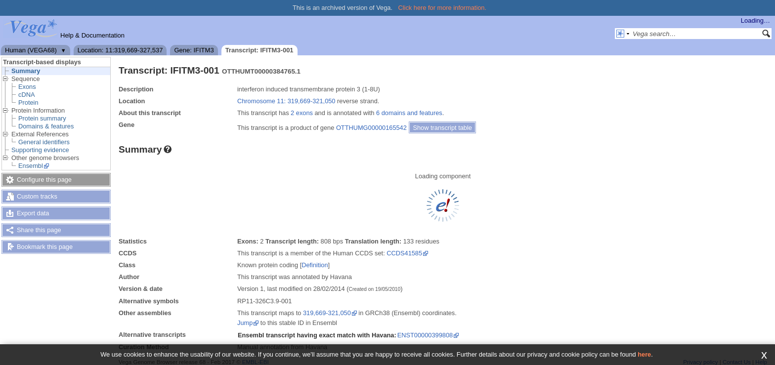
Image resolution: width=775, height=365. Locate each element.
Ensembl (30, 165)
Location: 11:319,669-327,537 (120, 50)
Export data (33, 213)
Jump (245, 322)
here (644, 354)
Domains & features (46, 126)
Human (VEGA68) (31, 50)
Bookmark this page (45, 246)
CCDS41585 (404, 253)
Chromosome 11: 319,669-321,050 (286, 101)
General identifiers (44, 142)
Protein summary (42, 118)
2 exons (302, 113)
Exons (27, 86)
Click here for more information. (442, 7)
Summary (25, 71)
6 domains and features (409, 113)
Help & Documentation (92, 35)
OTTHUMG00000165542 (371, 127)
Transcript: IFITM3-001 (259, 50)
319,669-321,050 (327, 313)
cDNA (26, 94)
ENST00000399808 (425, 335)
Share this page (39, 230)
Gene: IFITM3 (194, 50)
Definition (314, 265)
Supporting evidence (40, 150)
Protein (28, 102)
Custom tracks (37, 196)
